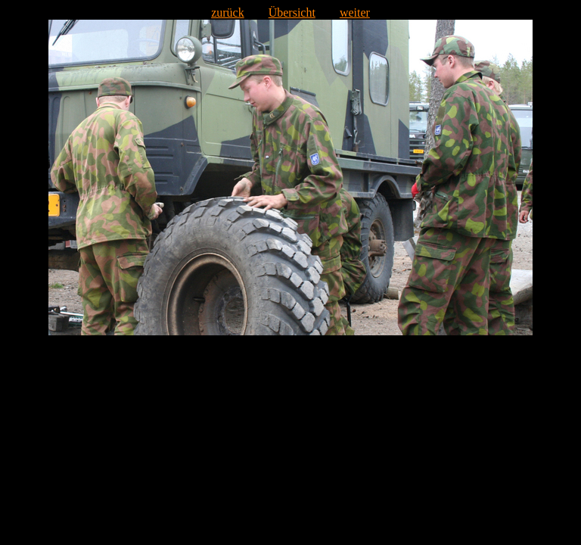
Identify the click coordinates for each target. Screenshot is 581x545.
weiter (355, 12)
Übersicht (292, 12)
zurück (227, 12)
